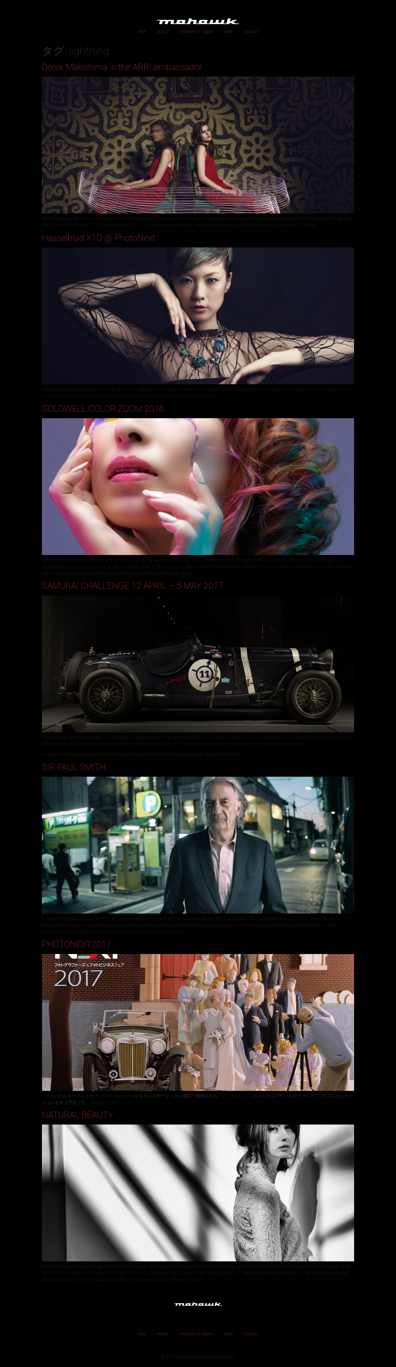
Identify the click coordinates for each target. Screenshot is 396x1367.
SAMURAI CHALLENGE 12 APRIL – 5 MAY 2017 (132, 585)
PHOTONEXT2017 (76, 944)
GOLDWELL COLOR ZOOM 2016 (103, 408)
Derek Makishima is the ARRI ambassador (122, 67)
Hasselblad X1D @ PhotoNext (98, 238)
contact (251, 31)
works (162, 31)
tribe (142, 31)
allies (228, 31)
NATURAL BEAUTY (77, 1115)
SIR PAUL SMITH (74, 767)
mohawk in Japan (196, 31)
